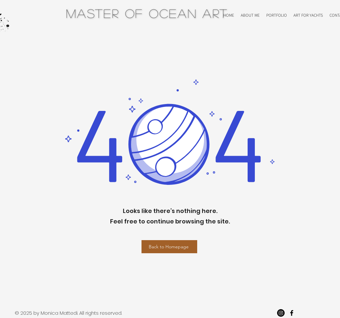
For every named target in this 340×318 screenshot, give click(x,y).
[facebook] (291, 313)
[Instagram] (281, 313)
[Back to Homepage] (169, 246)
